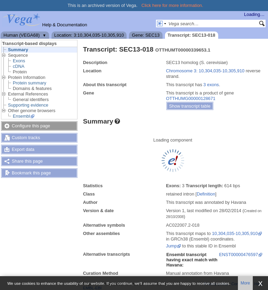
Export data (23, 149)
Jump (171, 245)
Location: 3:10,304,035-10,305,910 (89, 35)
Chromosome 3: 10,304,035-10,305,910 (205, 70)
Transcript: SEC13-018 (191, 35)
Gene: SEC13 (145, 35)
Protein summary (29, 82)
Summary (18, 49)
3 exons (211, 84)
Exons (19, 60)
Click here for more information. (172, 5)
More (245, 283)
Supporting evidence (28, 105)
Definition (206, 194)
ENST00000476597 (238, 254)
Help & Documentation (64, 24)
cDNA (18, 66)
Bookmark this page (31, 172)
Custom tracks (26, 137)
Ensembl (21, 116)
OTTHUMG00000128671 (190, 98)
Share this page (27, 161)
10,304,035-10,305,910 (235, 233)
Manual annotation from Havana (197, 273)
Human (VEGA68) (21, 35)
